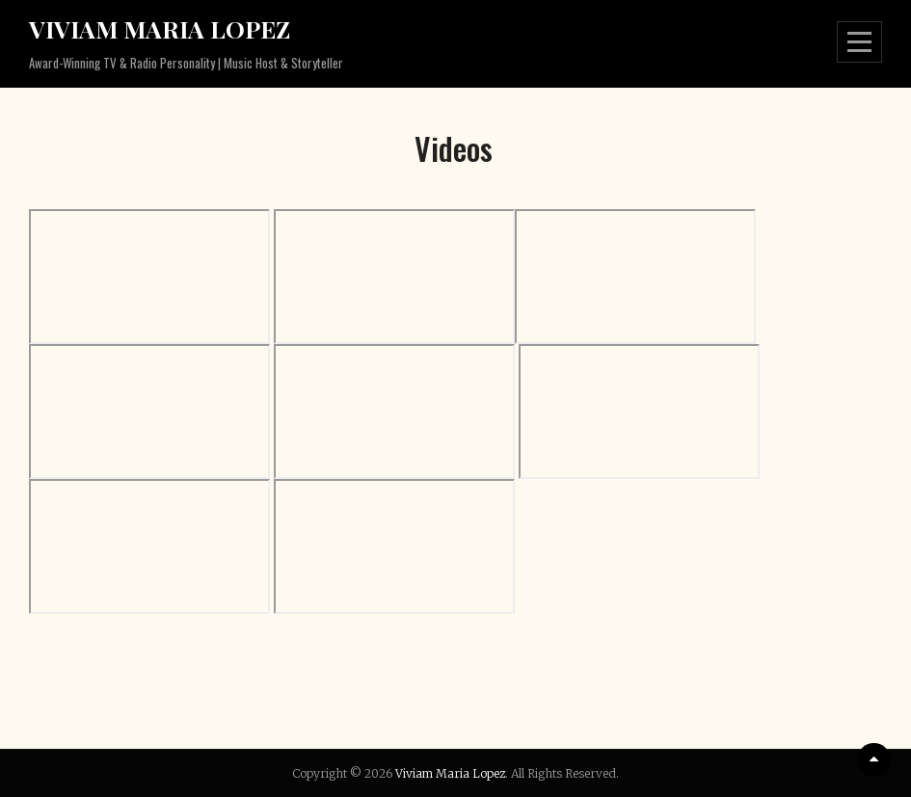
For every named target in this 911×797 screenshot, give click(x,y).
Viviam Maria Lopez (159, 28)
